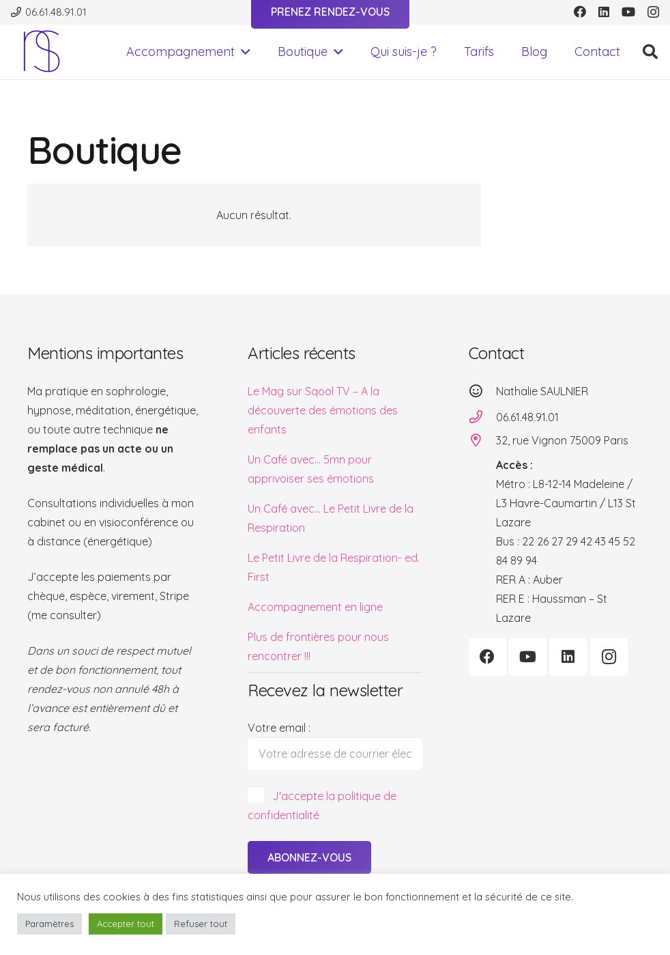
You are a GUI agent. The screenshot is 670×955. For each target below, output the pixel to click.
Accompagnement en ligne (315, 607)
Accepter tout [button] (125, 923)
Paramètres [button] (49, 923)
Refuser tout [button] (200, 923)
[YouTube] (628, 11)
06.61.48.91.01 (527, 417)
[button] (242, 52)
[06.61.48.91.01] (482, 416)
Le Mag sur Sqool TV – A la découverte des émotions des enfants (323, 410)
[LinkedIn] (603, 11)
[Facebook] (580, 11)
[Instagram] (653, 12)
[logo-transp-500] (41, 52)
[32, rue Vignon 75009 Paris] (482, 439)
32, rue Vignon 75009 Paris (562, 440)
